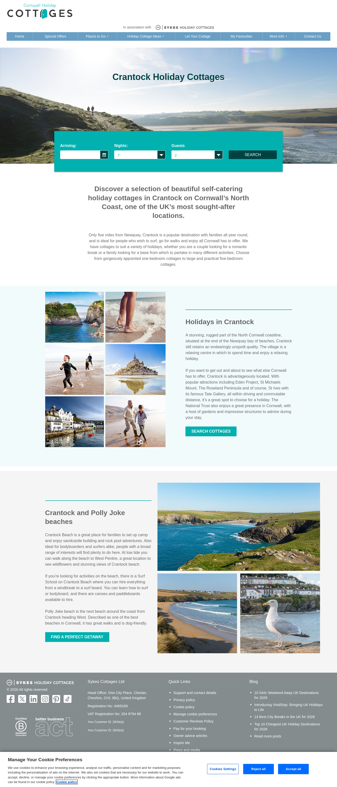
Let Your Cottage (198, 36)
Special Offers (55, 36)
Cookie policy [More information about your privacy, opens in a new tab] (66, 782)
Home (19, 36)
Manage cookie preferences (195, 714)
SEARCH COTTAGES (211, 431)
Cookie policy (184, 707)
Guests (178, 146)
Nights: (121, 146)
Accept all (293, 769)
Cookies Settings (223, 769)
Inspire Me (181, 743)
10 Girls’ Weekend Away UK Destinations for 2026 (286, 695)
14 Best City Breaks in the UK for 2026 (284, 717)
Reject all (258, 769)
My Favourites (241, 36)
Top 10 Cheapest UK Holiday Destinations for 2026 (287, 726)
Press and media (186, 750)
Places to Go (96, 36)
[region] (168, 769)
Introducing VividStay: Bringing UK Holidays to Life (288, 707)
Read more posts (267, 736)
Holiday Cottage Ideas (144, 36)
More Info (277, 36)
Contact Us (312, 36)
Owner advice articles (190, 736)
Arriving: (68, 146)
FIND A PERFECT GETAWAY (77, 637)
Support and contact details (194, 693)
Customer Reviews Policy (193, 721)
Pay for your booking (189, 729)
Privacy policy (184, 700)
